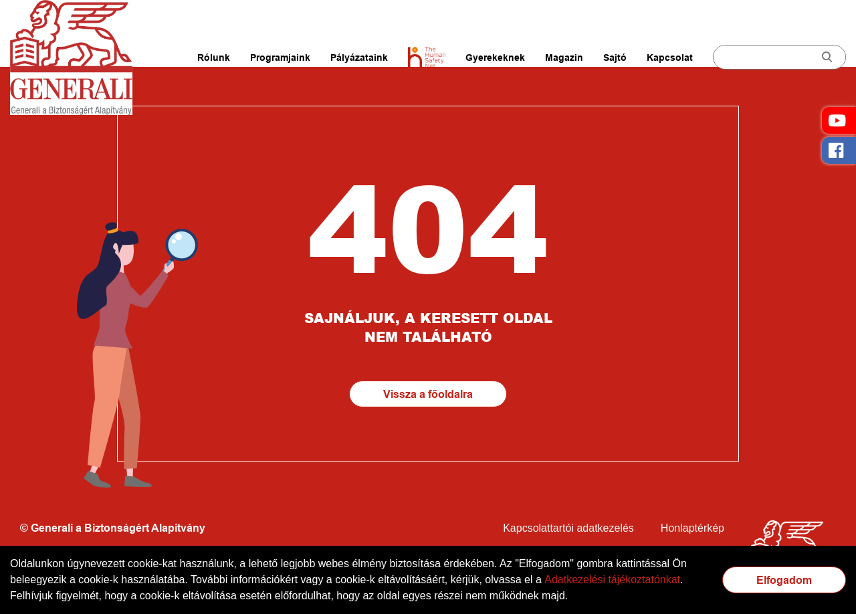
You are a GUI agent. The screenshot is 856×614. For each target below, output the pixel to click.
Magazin (564, 57)
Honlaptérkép (692, 528)
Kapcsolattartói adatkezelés (568, 528)
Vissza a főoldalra (428, 394)
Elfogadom (784, 580)
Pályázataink (359, 57)
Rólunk (213, 57)
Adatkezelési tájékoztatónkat (612, 579)
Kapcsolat (670, 57)
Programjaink (280, 57)
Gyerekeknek (495, 57)
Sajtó (615, 57)
